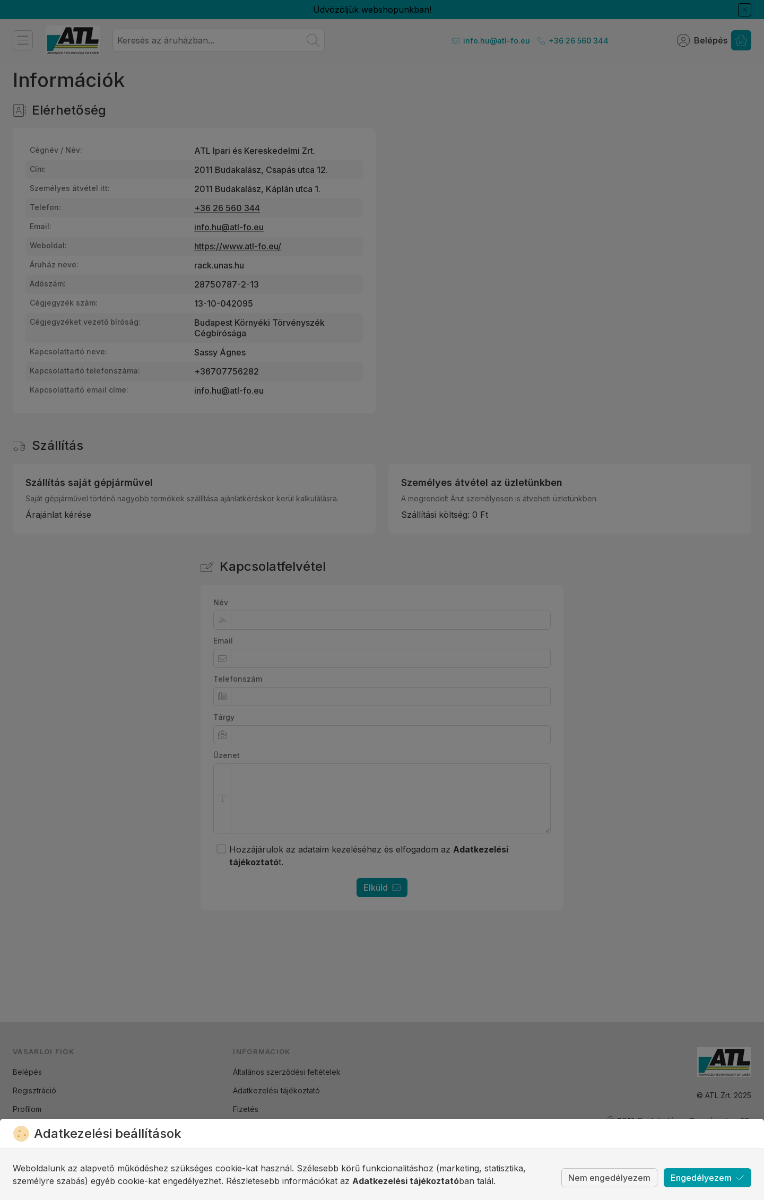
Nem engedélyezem (609, 1177)
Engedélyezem (707, 1177)
